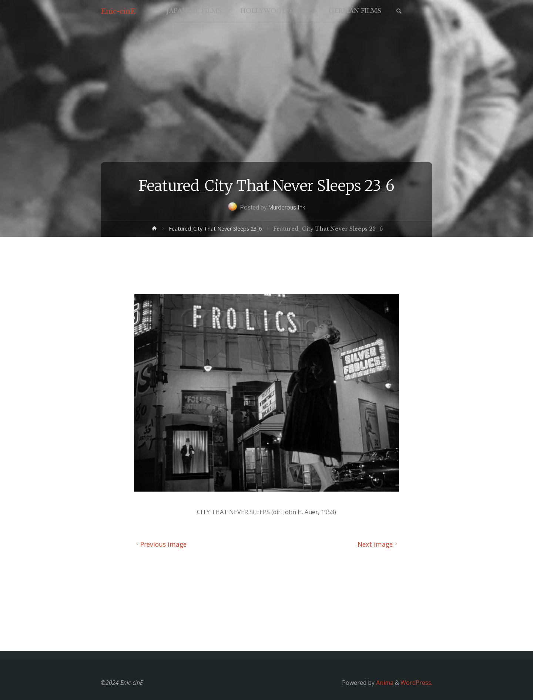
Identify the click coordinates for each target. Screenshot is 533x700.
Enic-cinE (118, 11)
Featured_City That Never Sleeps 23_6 (215, 228)
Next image (378, 544)
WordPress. (416, 683)
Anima (384, 683)
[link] (399, 11)
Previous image (160, 544)
